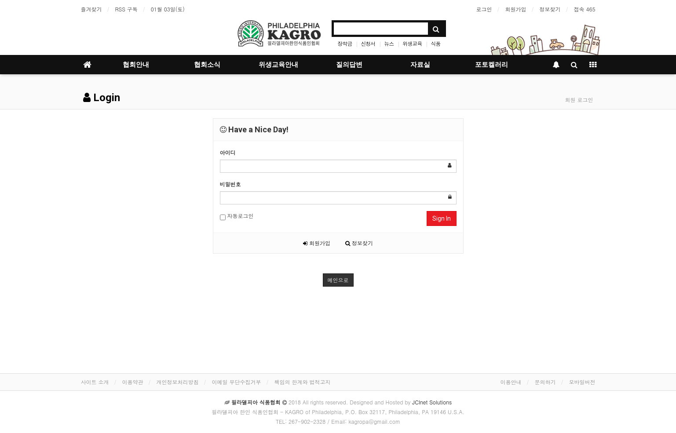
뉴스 (389, 43)
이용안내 (511, 382)
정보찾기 (550, 9)
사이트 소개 (95, 382)
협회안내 (136, 65)
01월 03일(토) (168, 9)
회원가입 (515, 9)
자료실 (420, 65)
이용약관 (132, 382)
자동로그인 (237, 216)
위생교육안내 (278, 65)
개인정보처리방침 (178, 382)
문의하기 (545, 382)
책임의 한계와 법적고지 (302, 382)
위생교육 (412, 43)
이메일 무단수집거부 (236, 382)
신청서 (368, 43)
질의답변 (349, 65)
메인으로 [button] (338, 280)
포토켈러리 (491, 65)
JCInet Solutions (432, 402)
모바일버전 (582, 382)
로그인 (484, 9)
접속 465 (585, 9)
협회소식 (207, 65)
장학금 (344, 43)
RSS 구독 (126, 9)
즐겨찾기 (91, 9)
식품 (435, 43)
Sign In (441, 218)
